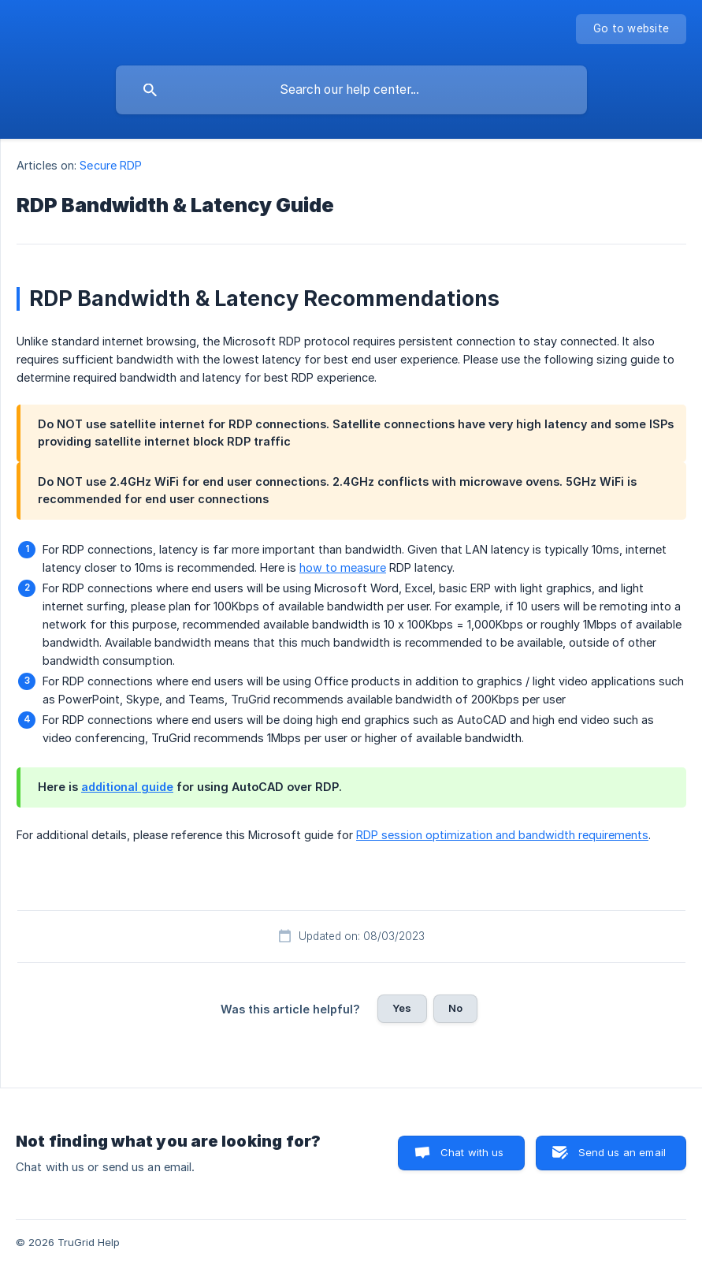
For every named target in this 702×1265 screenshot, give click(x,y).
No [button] (455, 1008)
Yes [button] (401, 1008)
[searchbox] (351, 89)
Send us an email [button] (622, 1152)
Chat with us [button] (472, 1152)
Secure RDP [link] (111, 165)
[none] (631, 29)
